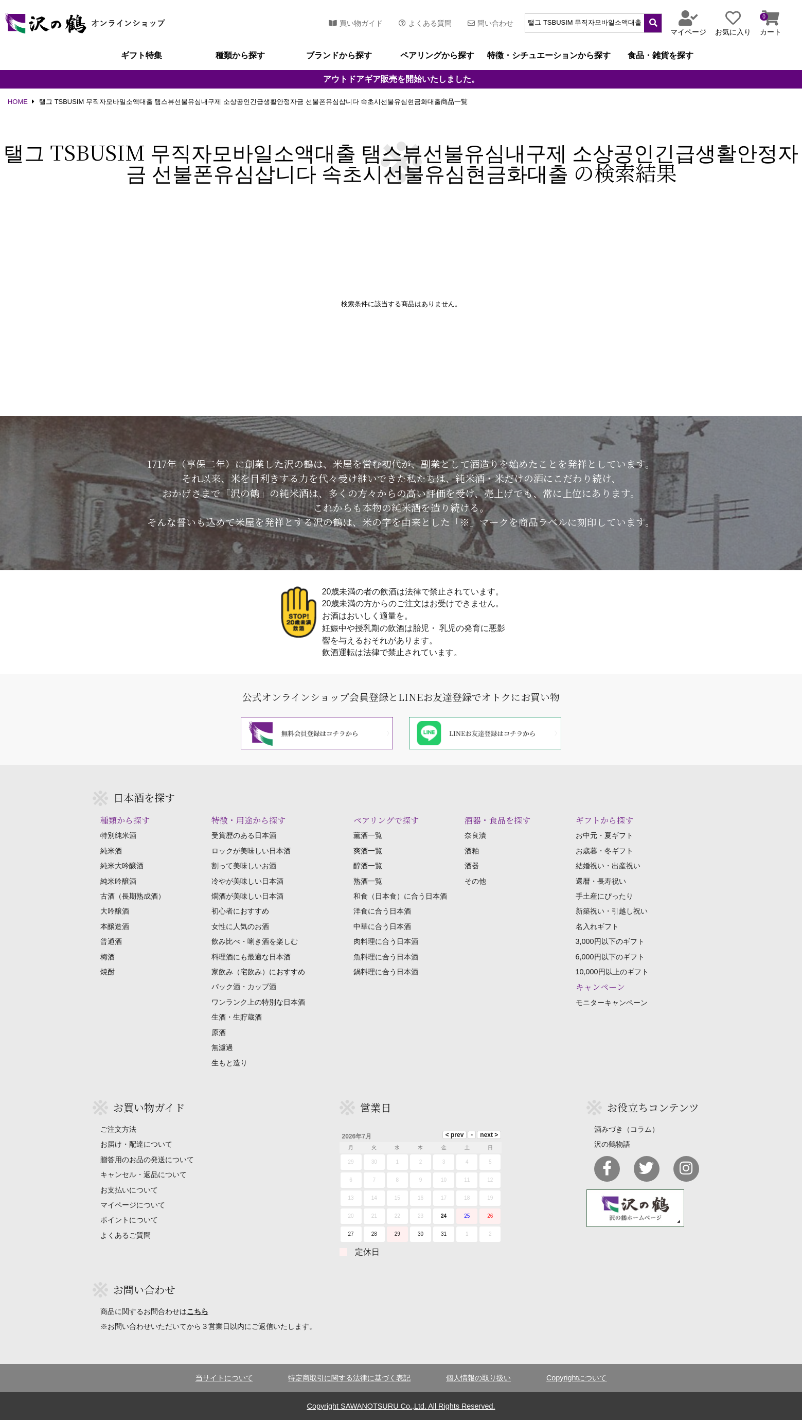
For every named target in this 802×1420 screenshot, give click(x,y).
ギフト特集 (141, 55)
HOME (18, 102)
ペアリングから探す (437, 55)
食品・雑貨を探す (660, 55)
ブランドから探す (339, 55)
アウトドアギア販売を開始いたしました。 (401, 79)
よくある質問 (425, 23)
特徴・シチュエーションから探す (549, 55)
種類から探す (240, 55)
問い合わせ (490, 23)
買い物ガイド (356, 23)
